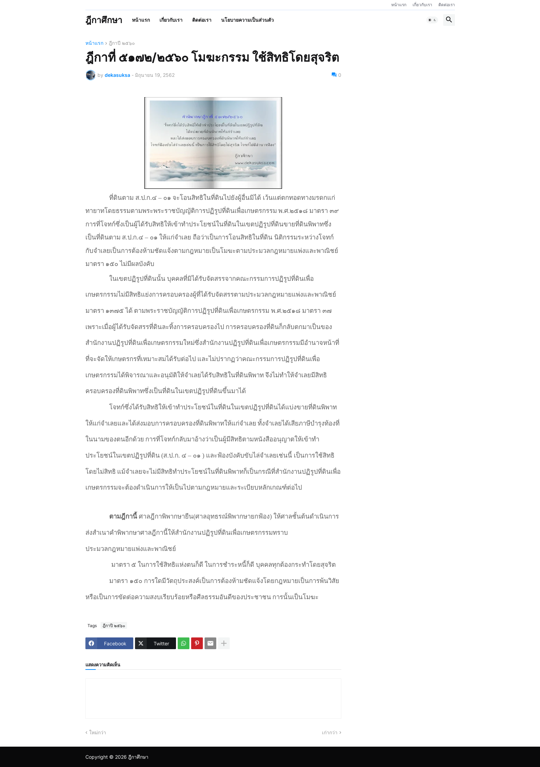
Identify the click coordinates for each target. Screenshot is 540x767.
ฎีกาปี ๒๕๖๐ (122, 43)
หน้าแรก (398, 4)
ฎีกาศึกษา (103, 20)
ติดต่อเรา (446, 4)
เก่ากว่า (330, 732)
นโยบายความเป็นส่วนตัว (247, 20)
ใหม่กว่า (97, 732)
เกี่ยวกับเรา (422, 4)
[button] (432, 20)
